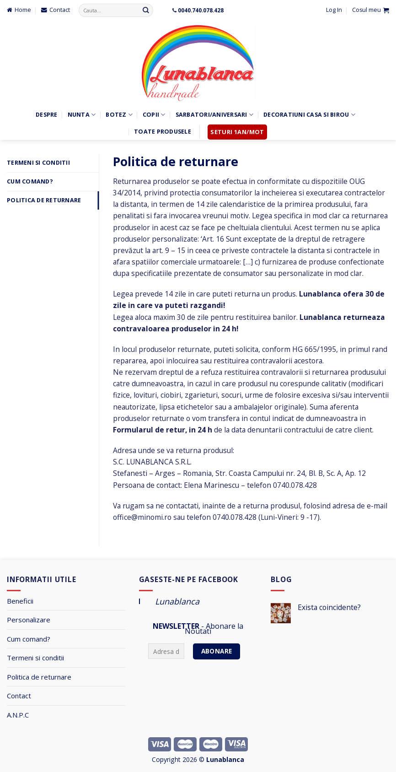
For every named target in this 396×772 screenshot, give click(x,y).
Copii (154, 114)
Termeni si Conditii (38, 163)
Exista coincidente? (329, 607)
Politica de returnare (44, 200)
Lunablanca (177, 601)
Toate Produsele (162, 131)
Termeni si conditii (35, 657)
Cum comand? (30, 181)
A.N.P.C (18, 714)
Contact (19, 695)
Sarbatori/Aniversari (214, 114)
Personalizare (28, 619)
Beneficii (20, 600)
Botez (119, 114)
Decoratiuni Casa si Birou (309, 114)
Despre (47, 115)
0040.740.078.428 (201, 10)
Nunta (82, 114)
